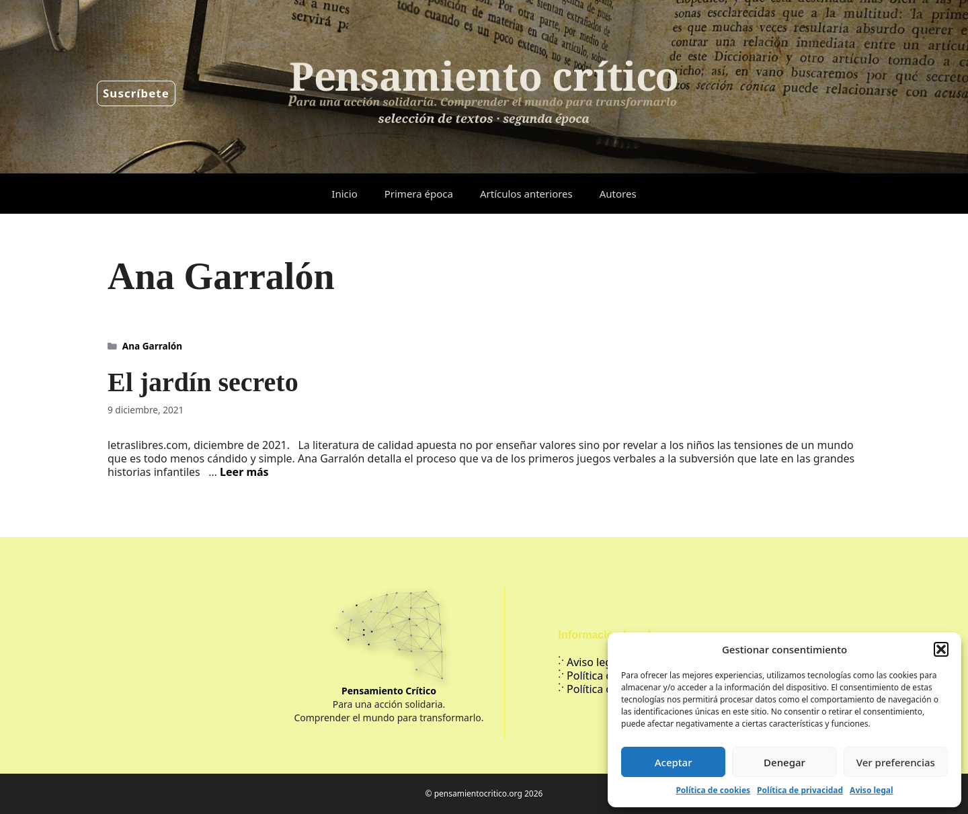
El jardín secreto (203, 382)
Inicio (344, 193)
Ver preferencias (895, 762)
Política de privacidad (800, 790)
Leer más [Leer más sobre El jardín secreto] (244, 471)
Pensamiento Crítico (388, 690)
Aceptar (673, 762)
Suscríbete (136, 93)
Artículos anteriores (526, 193)
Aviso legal (871, 790)
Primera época (419, 193)
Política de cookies (713, 790)
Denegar (784, 762)
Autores (618, 193)
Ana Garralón (152, 345)
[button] (941, 649)
